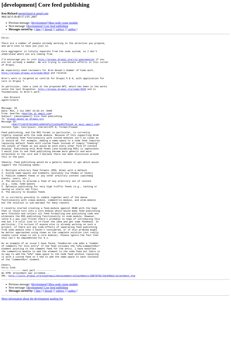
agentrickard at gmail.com (33, 13)
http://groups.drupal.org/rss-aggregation (66, 64)
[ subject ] (60, 29)
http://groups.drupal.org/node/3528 (62, 99)
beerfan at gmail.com (37, 129)
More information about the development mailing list (32, 346)
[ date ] (38, 29)
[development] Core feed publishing (47, 26)
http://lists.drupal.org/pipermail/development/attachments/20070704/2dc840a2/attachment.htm (71, 323)
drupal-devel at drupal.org (25, 135)
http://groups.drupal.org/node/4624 (25, 80)
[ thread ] (48, 29)
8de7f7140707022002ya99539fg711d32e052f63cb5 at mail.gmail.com (56, 142)
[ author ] (72, 29)
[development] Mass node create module (54, 22)
